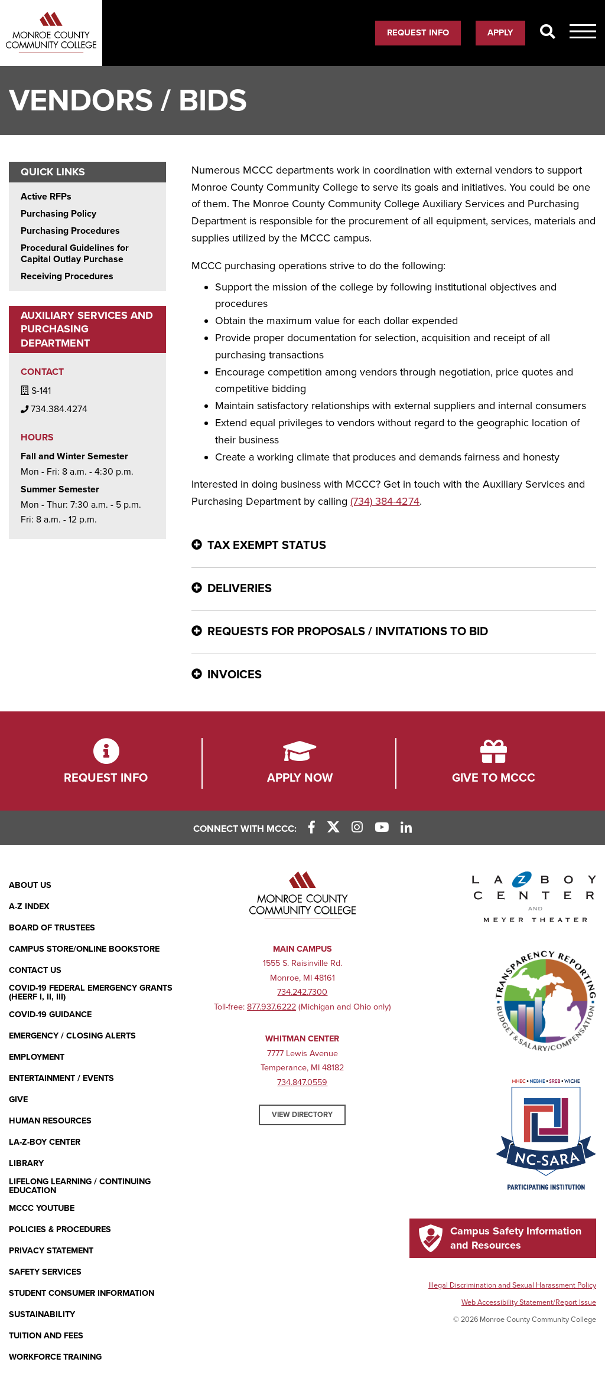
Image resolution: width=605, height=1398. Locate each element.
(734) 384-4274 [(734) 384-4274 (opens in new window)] (384, 501)
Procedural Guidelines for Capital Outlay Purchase (75, 254)
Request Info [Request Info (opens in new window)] (418, 32)
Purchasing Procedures (70, 231)
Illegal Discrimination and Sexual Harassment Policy (512, 1285)
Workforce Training (55, 1357)
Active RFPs (46, 196)
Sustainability (42, 1314)
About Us (30, 885)
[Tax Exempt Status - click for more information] (393, 546)
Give (18, 1100)
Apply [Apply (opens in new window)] (500, 32)
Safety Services (45, 1272)
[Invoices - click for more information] (393, 675)
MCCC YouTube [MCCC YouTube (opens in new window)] (41, 1208)
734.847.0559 (302, 1082)
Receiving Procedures (67, 276)
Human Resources (50, 1121)
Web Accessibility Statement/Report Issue (528, 1302)
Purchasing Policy (58, 214)
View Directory (302, 1114)
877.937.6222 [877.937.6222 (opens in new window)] (271, 1007)
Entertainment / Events (61, 1078)
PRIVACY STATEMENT (51, 1251)
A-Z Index (29, 906)
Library (26, 1163)
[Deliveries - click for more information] (393, 589)
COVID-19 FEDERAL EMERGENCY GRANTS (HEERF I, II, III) (91, 992)
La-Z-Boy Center (44, 1142)
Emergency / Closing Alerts (72, 1036)
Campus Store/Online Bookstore (84, 949)
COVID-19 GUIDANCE (50, 1015)
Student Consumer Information (81, 1293)
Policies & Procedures (60, 1229)
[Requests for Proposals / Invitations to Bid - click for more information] (393, 632)
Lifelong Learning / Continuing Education (80, 1186)
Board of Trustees (52, 928)
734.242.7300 (302, 992)
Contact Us (35, 970)
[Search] (547, 32)
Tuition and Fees (46, 1336)
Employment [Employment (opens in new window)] (36, 1057)
